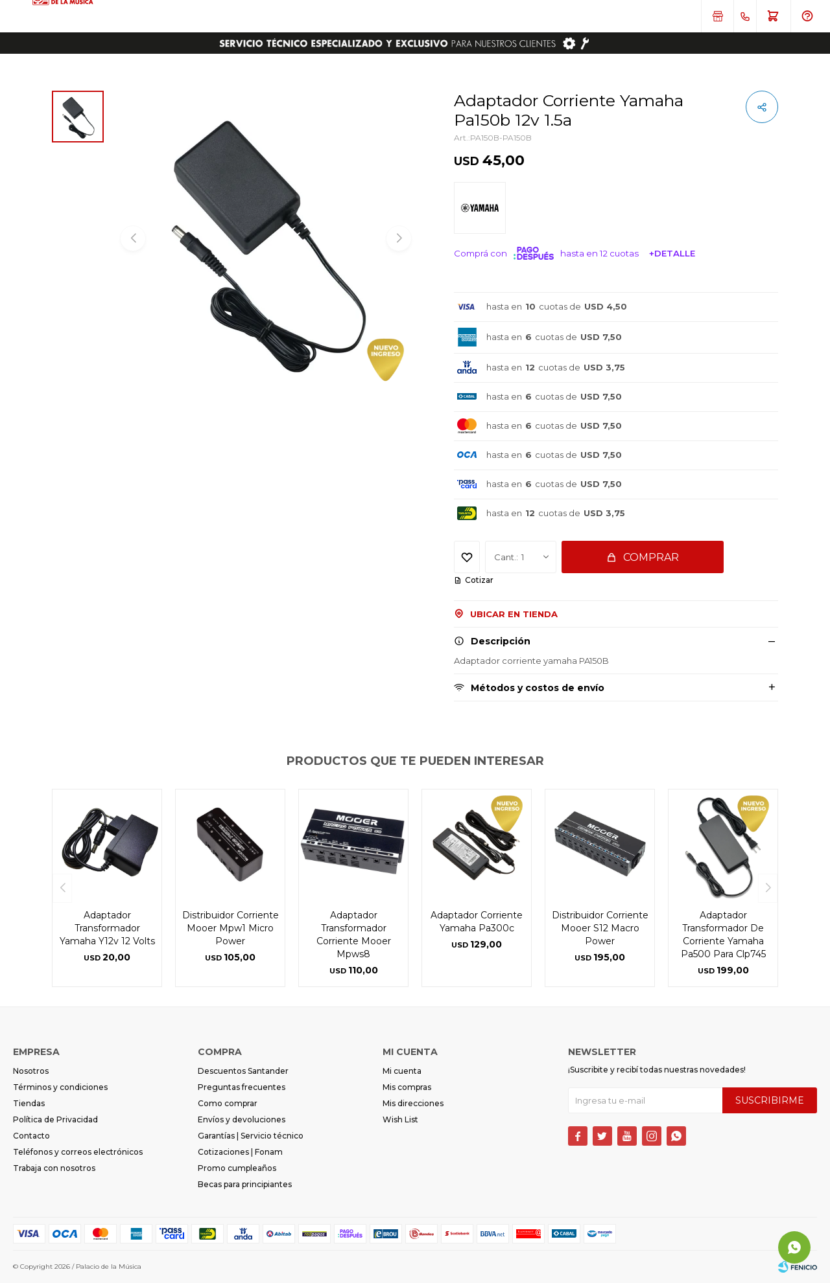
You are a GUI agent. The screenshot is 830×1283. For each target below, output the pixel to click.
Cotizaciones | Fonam (240, 1152)
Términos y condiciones (60, 1087)
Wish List (400, 1119)
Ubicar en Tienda (514, 614)
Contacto (31, 1136)
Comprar (651, 557)
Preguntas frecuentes (241, 1087)
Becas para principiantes (245, 1184)
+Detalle (672, 253)
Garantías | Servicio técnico (250, 1136)
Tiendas (29, 1103)
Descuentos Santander (243, 1071)
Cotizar (479, 580)
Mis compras (407, 1087)
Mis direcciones (413, 1103)
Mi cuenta (402, 1071)
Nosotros (31, 1071)
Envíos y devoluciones (241, 1119)
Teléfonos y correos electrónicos (78, 1152)
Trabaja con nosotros (54, 1168)
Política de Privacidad (55, 1119)
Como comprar (227, 1103)
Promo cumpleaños (237, 1168)
